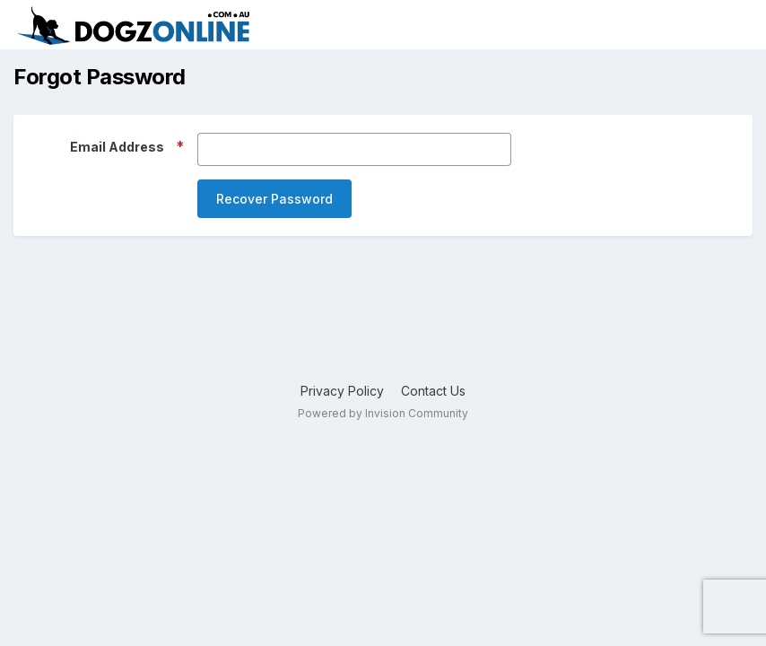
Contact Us (433, 390)
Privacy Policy (342, 390)
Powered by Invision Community (383, 413)
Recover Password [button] (274, 198)
